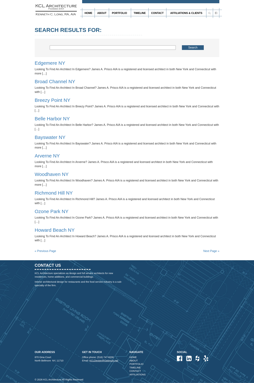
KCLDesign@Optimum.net (103, 360)
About (101, 13)
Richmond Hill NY (54, 193)
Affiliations (137, 374)
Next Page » (211, 251)
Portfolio (120, 13)
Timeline (140, 13)
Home (88, 13)
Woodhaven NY (52, 174)
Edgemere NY (50, 63)
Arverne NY (47, 155)
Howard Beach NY (55, 230)
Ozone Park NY (51, 211)
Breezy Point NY (52, 100)
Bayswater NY (50, 137)
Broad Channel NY (55, 81)
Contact (157, 13)
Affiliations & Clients (186, 13)
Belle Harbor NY (52, 118)
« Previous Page (45, 251)
